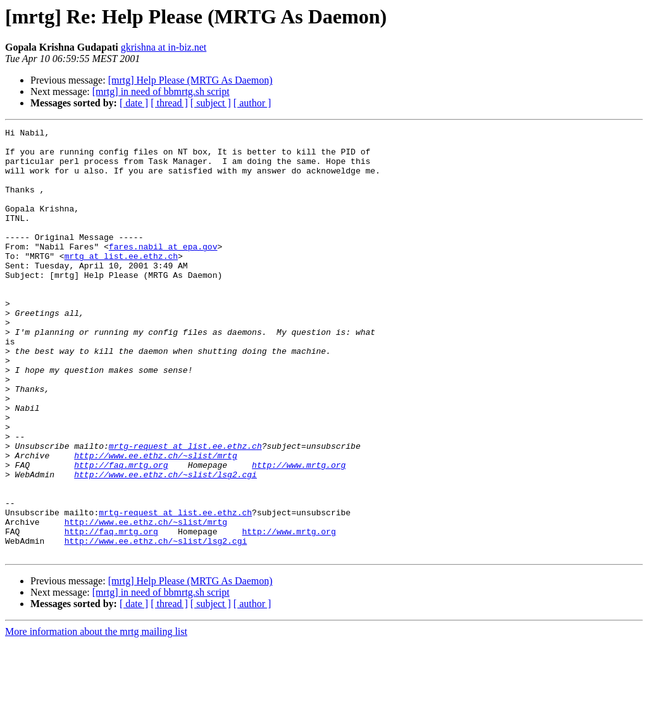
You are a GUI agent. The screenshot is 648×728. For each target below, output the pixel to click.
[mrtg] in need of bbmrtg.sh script (161, 91)
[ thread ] (169, 102)
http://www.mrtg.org (299, 533)
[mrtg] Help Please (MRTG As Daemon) (190, 80)
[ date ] (134, 102)
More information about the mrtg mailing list (96, 717)
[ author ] (252, 102)
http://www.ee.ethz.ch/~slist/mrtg (155, 521)
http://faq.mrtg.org (121, 533)
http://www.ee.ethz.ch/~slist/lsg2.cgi (165, 544)
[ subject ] (210, 102)
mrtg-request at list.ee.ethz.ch (185, 510)
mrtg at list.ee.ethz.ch (121, 282)
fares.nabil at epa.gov (163, 271)
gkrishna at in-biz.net (164, 47)
